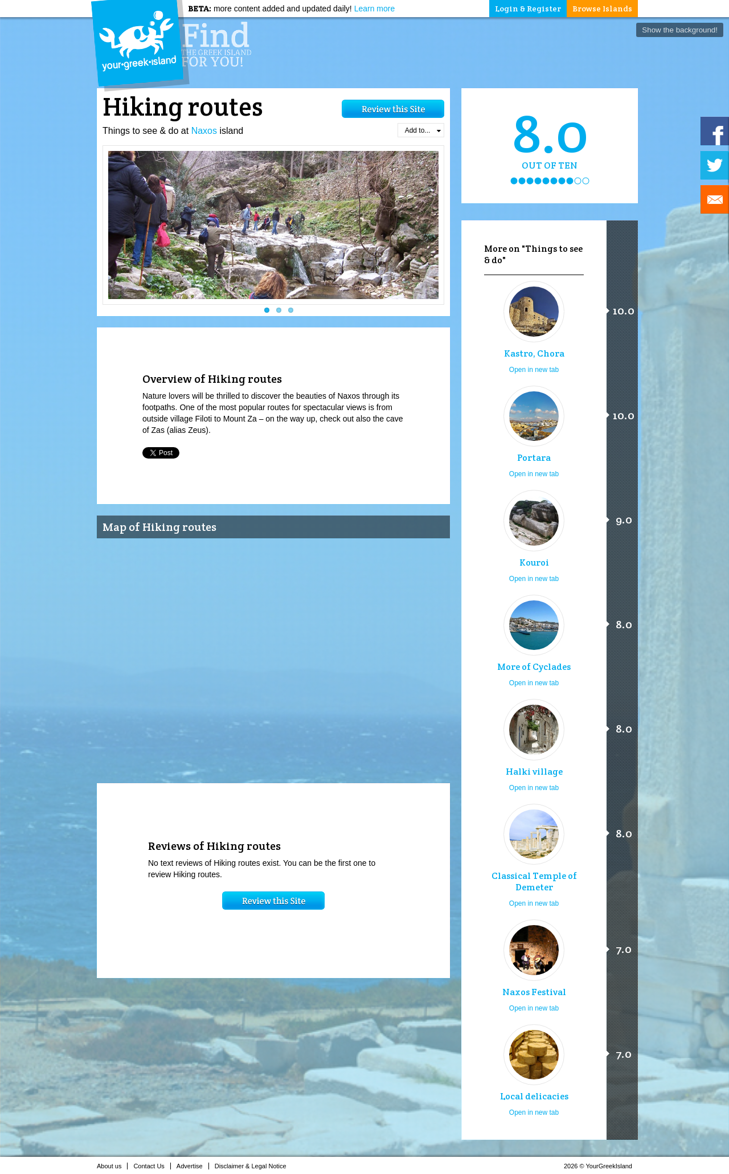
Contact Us (151, 1166)
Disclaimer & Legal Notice (254, 1166)
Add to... (423, 130)
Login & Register (528, 8)
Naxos (204, 131)
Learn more (374, 8)
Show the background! (680, 30)
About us (112, 1166)
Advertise (193, 1166)
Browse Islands (602, 8)
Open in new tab (534, 370)
